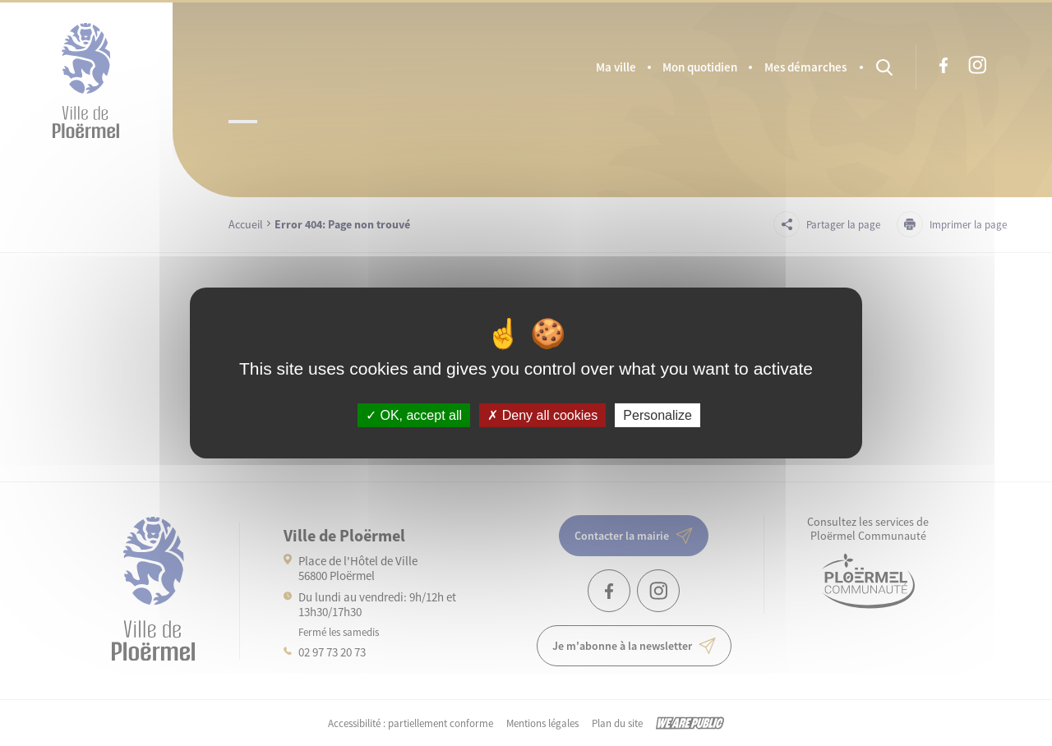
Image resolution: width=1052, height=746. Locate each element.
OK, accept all (414, 415)
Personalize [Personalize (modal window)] (657, 415)
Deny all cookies (542, 415)
